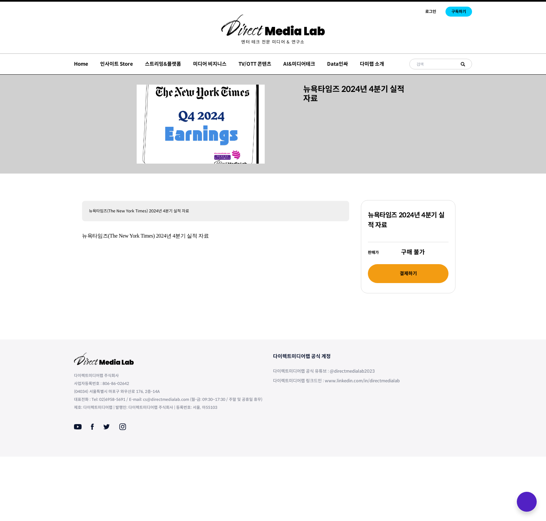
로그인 (430, 11)
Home (81, 64)
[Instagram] (122, 426)
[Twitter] (106, 426)
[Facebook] (92, 426)
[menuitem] (273, 42)
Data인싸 (337, 64)
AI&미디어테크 (299, 64)
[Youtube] (78, 426)
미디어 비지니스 (210, 64)
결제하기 (408, 273)
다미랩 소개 (372, 64)
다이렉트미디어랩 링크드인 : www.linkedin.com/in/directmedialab (336, 381)
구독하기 (458, 11)
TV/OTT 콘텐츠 (255, 64)
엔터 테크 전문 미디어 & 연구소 (273, 42)
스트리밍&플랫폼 (163, 64)
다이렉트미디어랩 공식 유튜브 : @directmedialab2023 (324, 371)
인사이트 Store (116, 64)
